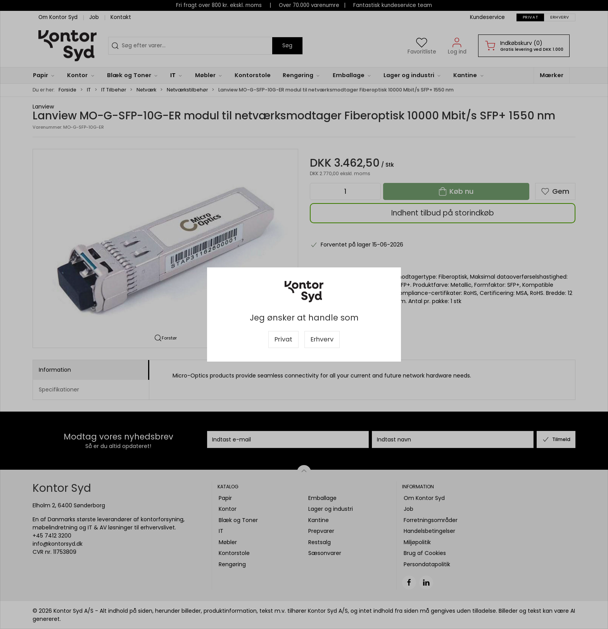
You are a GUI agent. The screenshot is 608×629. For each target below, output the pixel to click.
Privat (283, 339)
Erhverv (322, 339)
